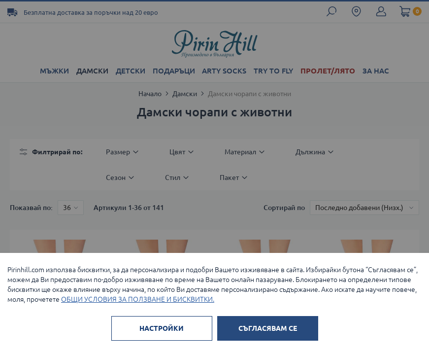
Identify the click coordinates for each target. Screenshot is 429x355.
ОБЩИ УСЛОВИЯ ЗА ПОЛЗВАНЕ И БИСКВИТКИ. (137, 299)
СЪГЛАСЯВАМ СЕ (267, 328)
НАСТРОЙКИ (161, 328)
